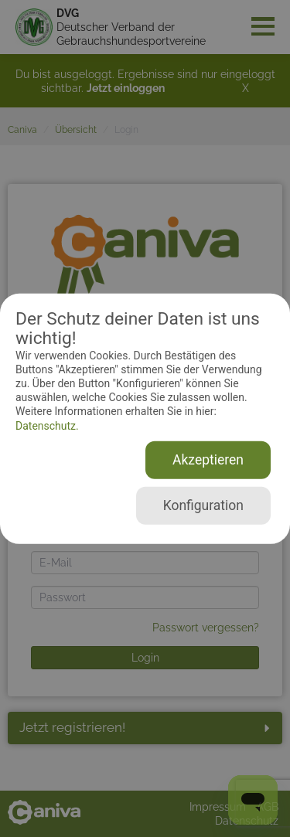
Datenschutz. (47, 425)
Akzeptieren (208, 460)
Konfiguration (203, 505)
